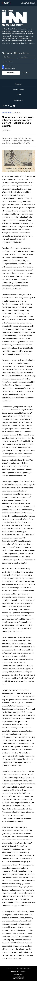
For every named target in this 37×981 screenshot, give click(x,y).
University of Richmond (28, 4)
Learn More (26, 73)
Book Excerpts (18, 89)
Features (18, 84)
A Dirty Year (23, 138)
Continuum (8, 66)
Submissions (18, 100)
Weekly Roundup (10, 68)
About (18, 95)
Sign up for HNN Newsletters (18, 971)
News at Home (7, 112)
